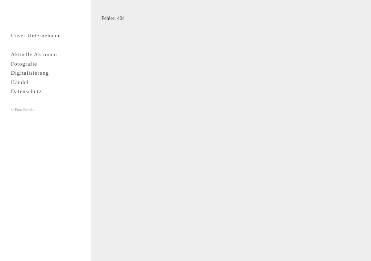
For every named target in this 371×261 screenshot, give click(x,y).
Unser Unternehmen (36, 35)
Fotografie (24, 64)
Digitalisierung (30, 73)
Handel (20, 82)
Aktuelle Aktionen (34, 54)
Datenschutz (26, 91)
